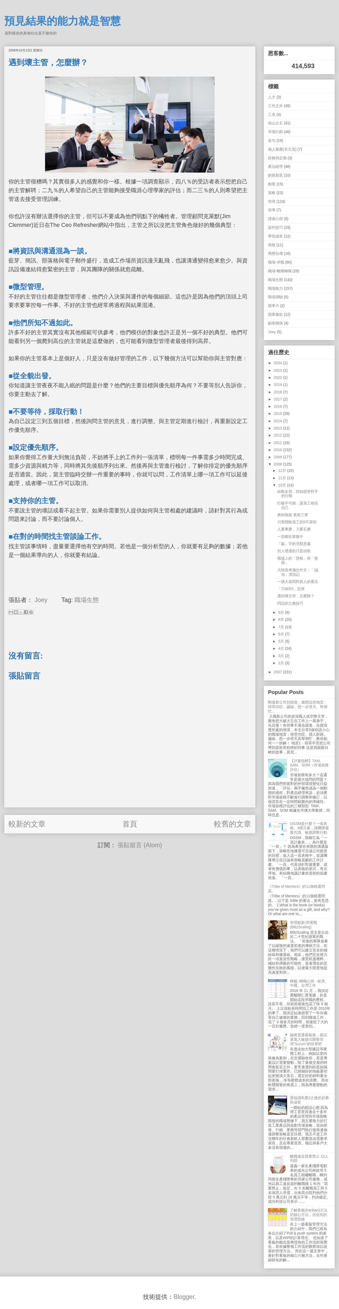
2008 (278, 464)
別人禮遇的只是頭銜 (294, 551)
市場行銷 (275, 132)
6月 (281, 634)
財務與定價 (277, 158)
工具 (271, 114)
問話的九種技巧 (290, 603)
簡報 (271, 245)
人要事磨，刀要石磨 (294, 529)
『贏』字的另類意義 (294, 544)
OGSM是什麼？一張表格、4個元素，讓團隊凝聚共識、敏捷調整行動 (309, 828)
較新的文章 (27, 824)
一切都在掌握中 (290, 536)
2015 (278, 413)
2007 (278, 672)
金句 (271, 140)
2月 (281, 663)
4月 (281, 648)
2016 (278, 406)
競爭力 (273, 306)
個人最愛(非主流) (282, 149)
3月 (281, 656)
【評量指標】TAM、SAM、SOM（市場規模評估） (309, 765)
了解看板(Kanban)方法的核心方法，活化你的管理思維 (309, 1214)
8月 (281, 619)
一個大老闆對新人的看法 (297, 581)
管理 (271, 201)
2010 (278, 450)
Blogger (183, 1296)
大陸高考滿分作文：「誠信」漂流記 (297, 572)
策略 (271, 193)
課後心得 (275, 219)
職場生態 (86, 599)
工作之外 (275, 106)
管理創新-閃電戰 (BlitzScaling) (303, 924)
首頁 (129, 824)
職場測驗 (275, 297)
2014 (278, 421)
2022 (278, 377)
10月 (282, 485)
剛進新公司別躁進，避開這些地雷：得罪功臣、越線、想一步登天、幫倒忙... (297, 706)
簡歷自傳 (275, 253)
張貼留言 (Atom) (140, 845)
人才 (271, 97)
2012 (278, 435)
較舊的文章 (232, 824)
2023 (278, 370)
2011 (278, 443)
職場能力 (275, 288)
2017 (278, 399)
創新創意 (275, 175)
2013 (278, 428)
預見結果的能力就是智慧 (62, 21)
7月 (281, 627)
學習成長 (275, 236)
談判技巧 (275, 227)
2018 (278, 392)
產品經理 (275, 166)
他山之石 (275, 123)
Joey (272, 332)
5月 (281, 641)
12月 (282, 470)
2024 (278, 363)
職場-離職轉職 (280, 271)
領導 (271, 210)
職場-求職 (276, 262)
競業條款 (275, 314)
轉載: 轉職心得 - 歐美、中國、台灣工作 (309, 983)
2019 (278, 385)
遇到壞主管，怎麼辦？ (295, 596)
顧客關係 (275, 323)
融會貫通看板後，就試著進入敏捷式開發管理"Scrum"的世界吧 (308, 1039)
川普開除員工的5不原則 (296, 522)
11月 (282, 478)
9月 (281, 612)
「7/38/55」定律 (291, 589)
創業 (271, 184)
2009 (278, 457)
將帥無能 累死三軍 (292, 515)
